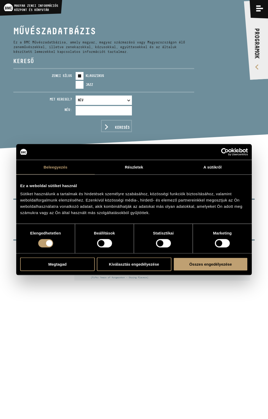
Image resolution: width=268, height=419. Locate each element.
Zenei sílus (62, 76)
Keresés (122, 127)
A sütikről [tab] (212, 167)
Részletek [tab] (134, 167)
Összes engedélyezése (210, 264)
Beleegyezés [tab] (55, 167)
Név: (68, 110)
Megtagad (57, 264)
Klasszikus (95, 76)
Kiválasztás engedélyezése (134, 264)
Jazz (89, 84)
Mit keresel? (61, 99)
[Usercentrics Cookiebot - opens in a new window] (225, 152)
